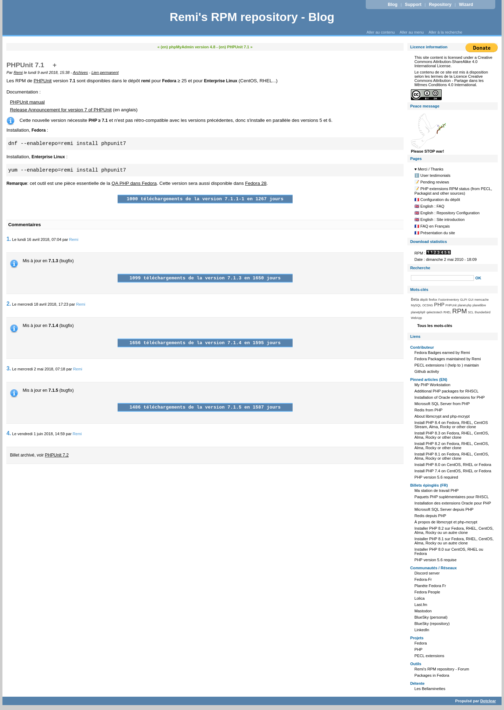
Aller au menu (412, 32)
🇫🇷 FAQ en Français (432, 226)
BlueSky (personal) (431, 617)
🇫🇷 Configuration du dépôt (437, 199)
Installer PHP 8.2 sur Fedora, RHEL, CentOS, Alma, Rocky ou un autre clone (453, 530)
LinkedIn (421, 630)
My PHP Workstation (432, 385)
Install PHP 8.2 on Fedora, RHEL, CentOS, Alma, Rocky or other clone (451, 445)
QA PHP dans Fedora (134, 183)
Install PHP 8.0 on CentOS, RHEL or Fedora (452, 464)
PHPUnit (43, 80)
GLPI (463, 299)
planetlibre (479, 305)
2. (8, 304)
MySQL (416, 305)
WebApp (416, 318)
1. (8, 239)
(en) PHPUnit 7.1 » (235, 47)
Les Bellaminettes (429, 689)
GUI (471, 299)
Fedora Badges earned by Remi (442, 352)
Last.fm (420, 605)
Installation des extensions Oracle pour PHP (452, 503)
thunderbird (482, 312)
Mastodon (423, 611)
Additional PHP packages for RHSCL (446, 391)
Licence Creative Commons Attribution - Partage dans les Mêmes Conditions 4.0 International (449, 80)
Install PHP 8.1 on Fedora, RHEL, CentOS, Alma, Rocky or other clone (451, 456)
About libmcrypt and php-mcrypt (442, 416)
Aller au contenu (380, 32)
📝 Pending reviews (431, 182)
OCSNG (427, 305)
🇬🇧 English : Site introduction (439, 219)
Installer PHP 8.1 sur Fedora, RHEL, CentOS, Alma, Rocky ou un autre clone (453, 541)
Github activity (426, 371)
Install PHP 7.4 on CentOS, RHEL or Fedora (452, 471)
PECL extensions (429, 656)
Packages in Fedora (431, 675)
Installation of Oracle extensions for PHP (449, 397)
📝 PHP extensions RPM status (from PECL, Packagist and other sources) (453, 191)
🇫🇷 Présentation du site (434, 233)
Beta (415, 299)
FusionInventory (448, 299)
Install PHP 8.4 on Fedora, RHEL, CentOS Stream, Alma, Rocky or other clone (451, 424)
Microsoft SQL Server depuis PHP (444, 509)
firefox (433, 299)
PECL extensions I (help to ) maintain (446, 365)
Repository (440, 4)
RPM (459, 311)
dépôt (424, 299)
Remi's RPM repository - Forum (441, 669)
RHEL (447, 312)
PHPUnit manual (27, 102)
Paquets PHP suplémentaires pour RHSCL (451, 497)
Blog (392, 4)
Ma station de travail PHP (436, 490)
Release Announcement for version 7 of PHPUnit (61, 109)
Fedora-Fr (423, 579)
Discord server (427, 573)
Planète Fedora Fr (430, 586)
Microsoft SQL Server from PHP (442, 404)
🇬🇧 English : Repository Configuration (446, 213)
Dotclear (488, 701)
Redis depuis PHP (430, 516)
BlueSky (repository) (432, 623)
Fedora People (427, 592)
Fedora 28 (255, 183)
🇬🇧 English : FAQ (429, 206)
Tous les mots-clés (434, 325)
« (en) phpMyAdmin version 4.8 (186, 47)
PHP (439, 304)
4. (8, 433)
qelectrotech (434, 312)
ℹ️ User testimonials (432, 175)
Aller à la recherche (445, 32)
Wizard (466, 4)
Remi (18, 72)
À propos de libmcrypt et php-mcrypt (445, 522)
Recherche (420, 268)
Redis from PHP (428, 410)
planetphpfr (418, 312)
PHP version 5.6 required (436, 477)
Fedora (420, 643)
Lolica (419, 598)
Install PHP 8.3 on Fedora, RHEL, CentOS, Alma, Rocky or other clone (451, 435)
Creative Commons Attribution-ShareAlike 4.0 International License (453, 61)
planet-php (464, 305)
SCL (471, 312)
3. (8, 368)
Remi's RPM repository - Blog (252, 17)
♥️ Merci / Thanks (428, 169)
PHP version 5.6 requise (435, 560)
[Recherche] (442, 278)
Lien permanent (105, 72)
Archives (80, 72)
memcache (482, 299)
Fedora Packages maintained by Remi (447, 359)
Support (413, 4)
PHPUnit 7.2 (57, 455)
